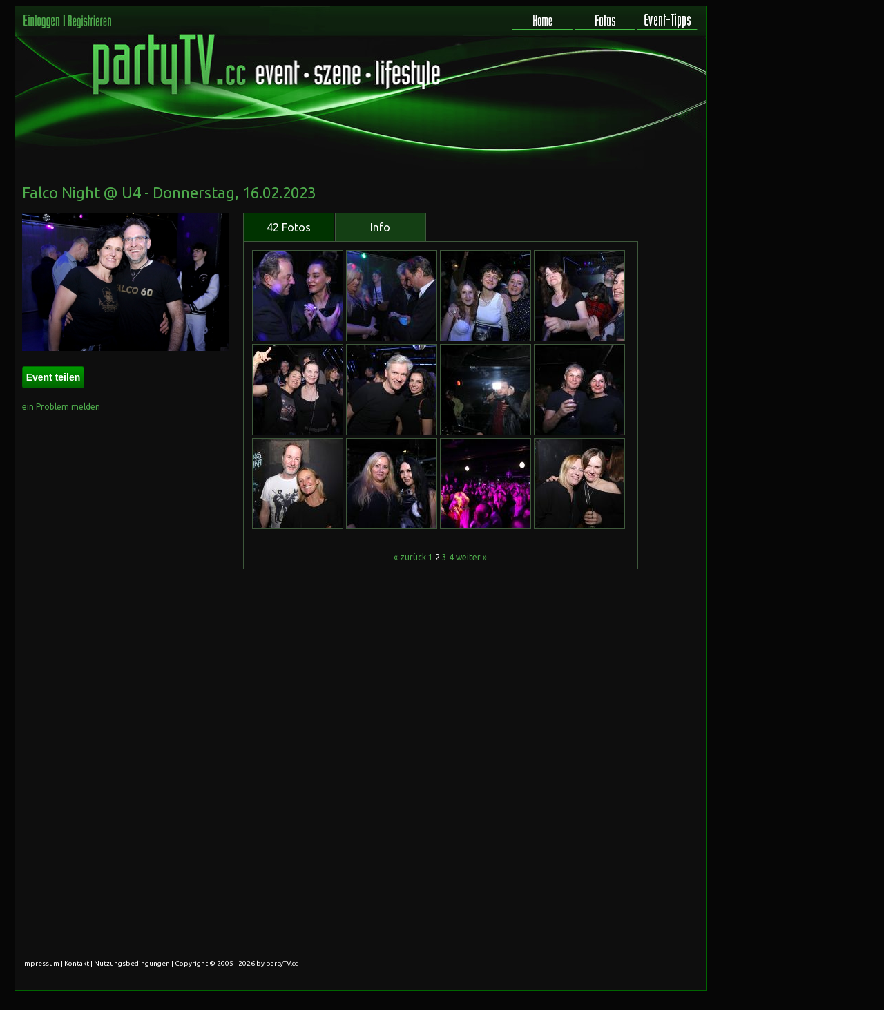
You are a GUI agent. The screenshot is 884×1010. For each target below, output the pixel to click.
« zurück (410, 557)
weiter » (471, 557)
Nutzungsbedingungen (132, 963)
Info (380, 227)
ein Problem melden (61, 406)
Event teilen (53, 377)
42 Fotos (289, 227)
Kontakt (76, 963)
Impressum (40, 963)
